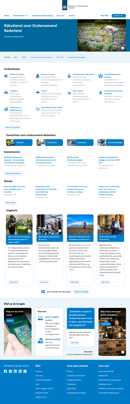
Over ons (60, 16)
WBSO (24, 57)
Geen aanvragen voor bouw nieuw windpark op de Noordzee (14, 189)
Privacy (70, 371)
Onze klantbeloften (43, 380)
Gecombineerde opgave (77, 57)
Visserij (44, 91)
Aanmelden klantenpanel (108, 393)
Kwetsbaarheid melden (76, 393)
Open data (71, 388)
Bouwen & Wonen (48, 74)
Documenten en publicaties (109, 380)
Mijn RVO (105, 16)
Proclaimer (71, 384)
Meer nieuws (11, 203)
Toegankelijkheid (74, 380)
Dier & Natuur (78, 91)
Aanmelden (106, 324)
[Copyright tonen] (122, 48)
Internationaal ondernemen (41, 57)
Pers (37, 384)
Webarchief (103, 376)
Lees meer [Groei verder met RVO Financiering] (105, 282)
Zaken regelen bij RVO (44, 388)
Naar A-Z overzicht (13, 127)
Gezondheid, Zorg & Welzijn (52, 107)
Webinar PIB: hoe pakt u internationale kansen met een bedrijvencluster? (45, 160)
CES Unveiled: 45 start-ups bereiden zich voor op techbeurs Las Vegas (77, 189)
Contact (71, 16)
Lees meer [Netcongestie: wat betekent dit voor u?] (44, 282)
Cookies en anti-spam (76, 376)
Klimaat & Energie (17, 74)
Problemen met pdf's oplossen (111, 388)
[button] (20, 15)
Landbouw (14, 91)
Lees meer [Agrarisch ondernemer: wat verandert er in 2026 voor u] (74, 282)
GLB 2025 (60, 57)
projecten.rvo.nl (104, 384)
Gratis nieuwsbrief (105, 371)
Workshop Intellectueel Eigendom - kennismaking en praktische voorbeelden (14, 160)
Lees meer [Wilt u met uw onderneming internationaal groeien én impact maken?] (13, 282)
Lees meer (74, 343)
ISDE (15, 57)
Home (6, 16)
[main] (65, 189)
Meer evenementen (13, 173)
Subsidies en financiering (42, 16)
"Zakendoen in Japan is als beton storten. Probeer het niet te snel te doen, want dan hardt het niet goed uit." (80, 318)
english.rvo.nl (40, 397)
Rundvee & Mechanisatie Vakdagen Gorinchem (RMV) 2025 (109, 160)
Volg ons (10, 321)
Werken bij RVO (52, 339)
